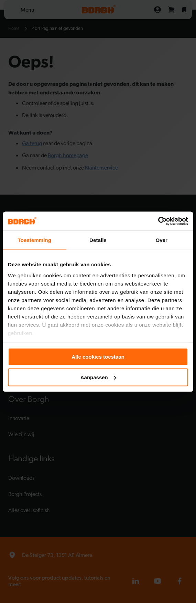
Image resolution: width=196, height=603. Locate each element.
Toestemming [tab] (35, 240)
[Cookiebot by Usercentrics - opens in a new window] (158, 221)
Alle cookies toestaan (98, 357)
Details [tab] (98, 240)
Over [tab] (161, 240)
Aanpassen (98, 377)
